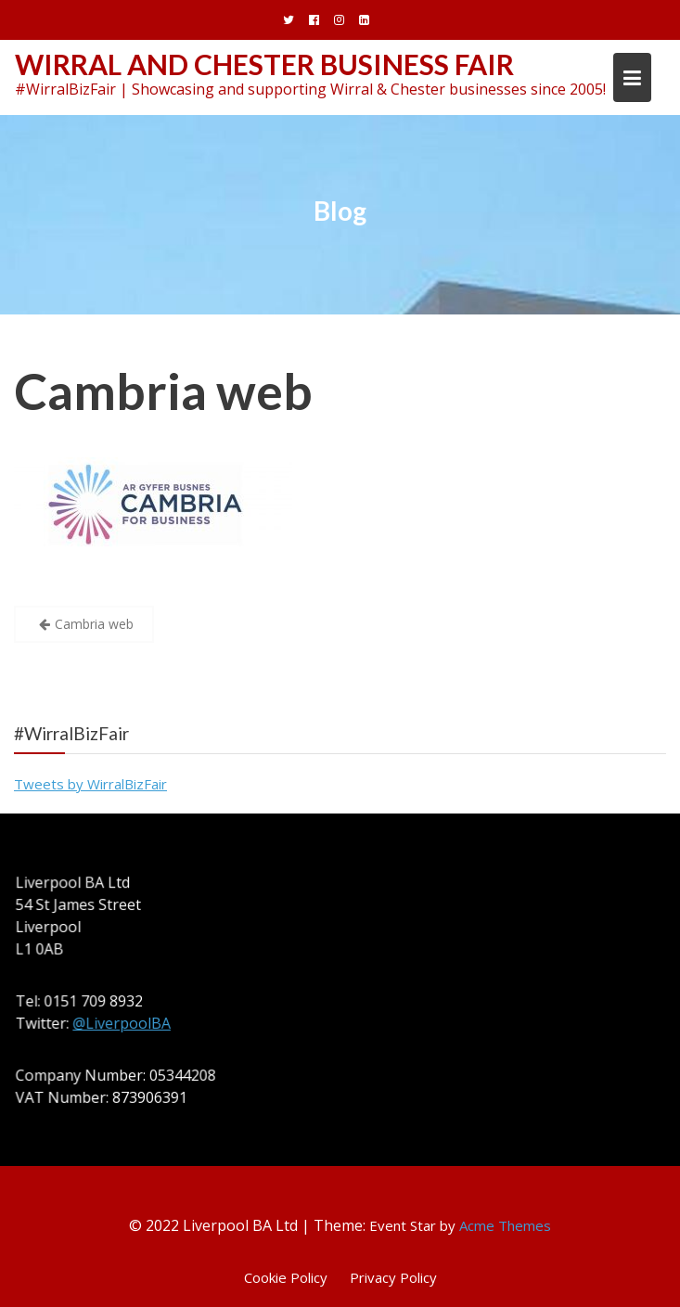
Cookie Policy (285, 1277)
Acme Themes (505, 1225)
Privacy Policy (393, 1277)
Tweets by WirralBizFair (90, 784)
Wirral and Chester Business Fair (264, 64)
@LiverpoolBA (123, 1023)
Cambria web (163, 391)
